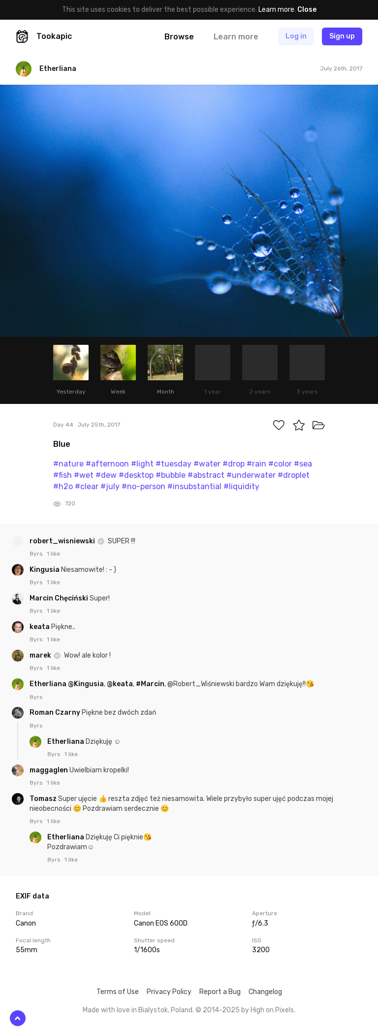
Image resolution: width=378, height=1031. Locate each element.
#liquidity (241, 486)
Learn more (276, 9)
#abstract (206, 475)
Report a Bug (220, 992)
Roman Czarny (56, 712)
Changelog (265, 992)
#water (206, 463)
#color (280, 463)
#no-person (143, 486)
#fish (62, 475)
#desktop (136, 475)
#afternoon (107, 463)
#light (142, 463)
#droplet (294, 475)
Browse (179, 36)
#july (110, 486)
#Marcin (150, 684)
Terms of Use (117, 992)
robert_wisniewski (63, 541)
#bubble (171, 475)
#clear (86, 486)
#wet (84, 475)
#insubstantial (194, 486)
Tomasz (44, 799)
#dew (106, 475)
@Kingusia (86, 684)
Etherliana (49, 684)
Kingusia (45, 569)
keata (40, 627)
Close (306, 9)
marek (41, 655)
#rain (256, 463)
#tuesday (173, 463)
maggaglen (49, 770)
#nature (68, 463)
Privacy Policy (169, 992)
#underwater (251, 475)
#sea (303, 463)
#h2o (63, 486)
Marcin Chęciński (60, 598)
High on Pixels (272, 1010)
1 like (53, 553)
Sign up (342, 36)
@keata (120, 684)
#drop (233, 463)
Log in (296, 36)
